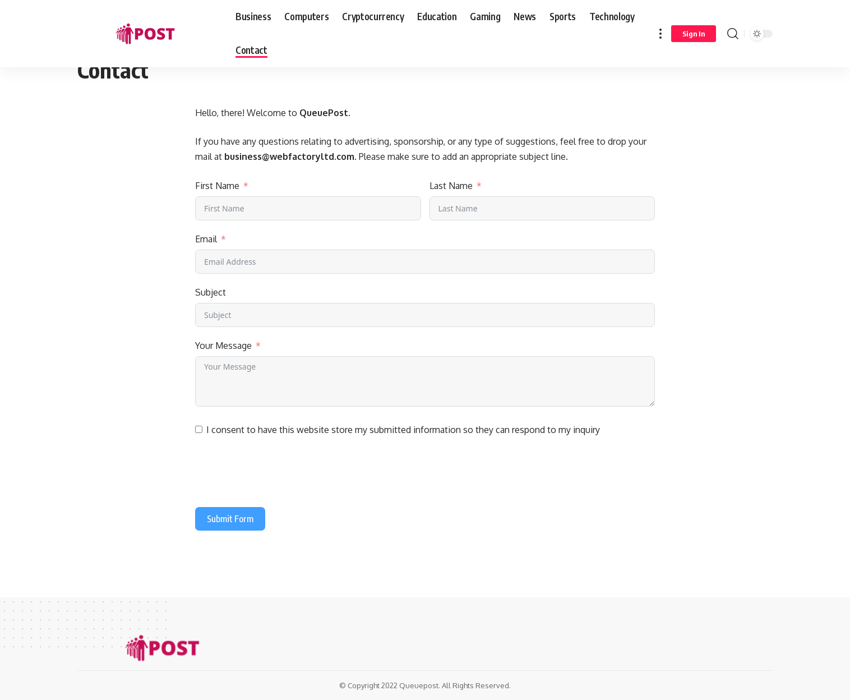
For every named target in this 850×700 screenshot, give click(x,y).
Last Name (451, 185)
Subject (210, 292)
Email (206, 239)
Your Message (223, 345)
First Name (217, 185)
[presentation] (280, 474)
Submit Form (230, 518)
